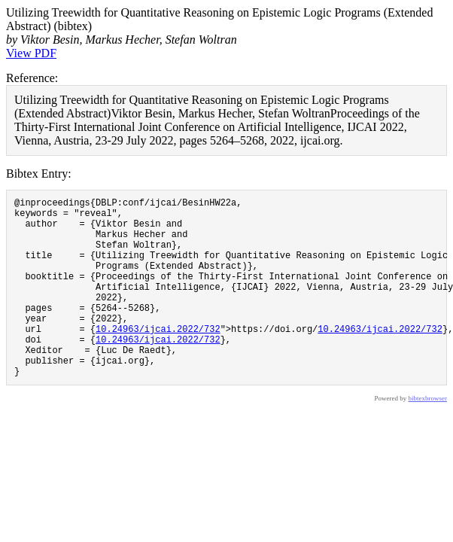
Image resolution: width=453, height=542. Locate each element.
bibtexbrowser (428, 436)
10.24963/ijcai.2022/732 (158, 358)
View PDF (31, 53)
